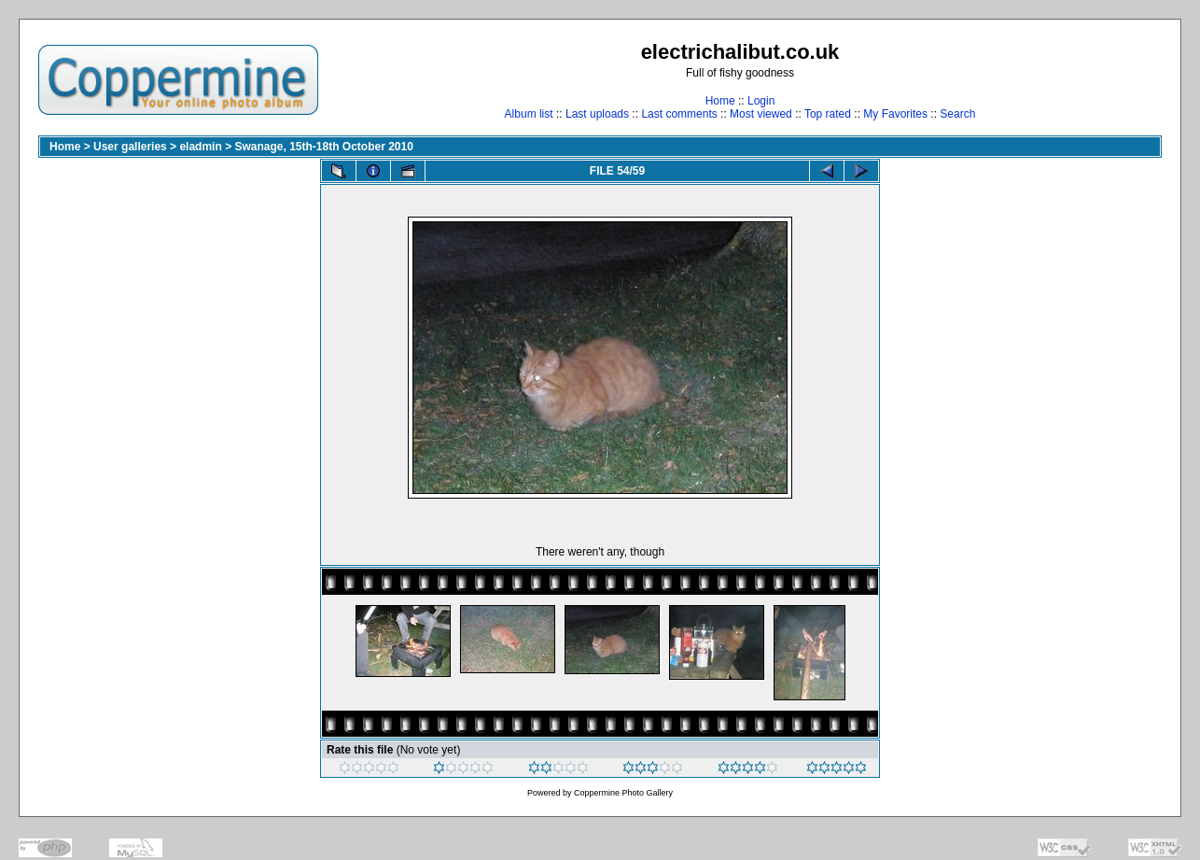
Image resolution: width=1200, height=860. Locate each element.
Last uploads (597, 113)
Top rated (827, 113)
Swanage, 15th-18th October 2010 (323, 146)
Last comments (679, 113)
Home (720, 100)
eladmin (200, 146)
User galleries (130, 146)
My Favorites (895, 113)
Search (957, 113)
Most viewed (761, 113)
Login (760, 100)
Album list (529, 113)
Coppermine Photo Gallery (623, 792)
